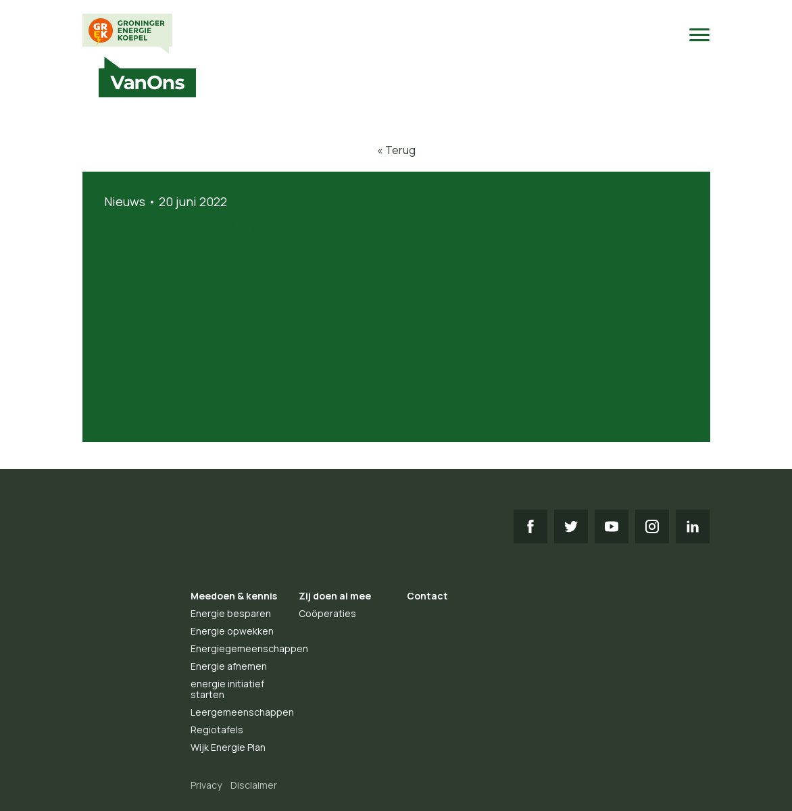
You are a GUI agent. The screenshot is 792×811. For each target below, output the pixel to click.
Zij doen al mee (335, 595)
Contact (427, 595)
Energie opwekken (232, 630)
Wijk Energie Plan (228, 747)
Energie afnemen (229, 666)
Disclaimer (253, 785)
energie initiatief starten (227, 689)
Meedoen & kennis (234, 595)
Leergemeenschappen (242, 712)
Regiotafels (217, 729)
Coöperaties (327, 613)
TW (571, 526)
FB (530, 526)
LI (693, 526)
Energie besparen (231, 613)
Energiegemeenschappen (249, 648)
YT (611, 526)
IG (652, 526)
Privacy (206, 785)
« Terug (396, 150)
